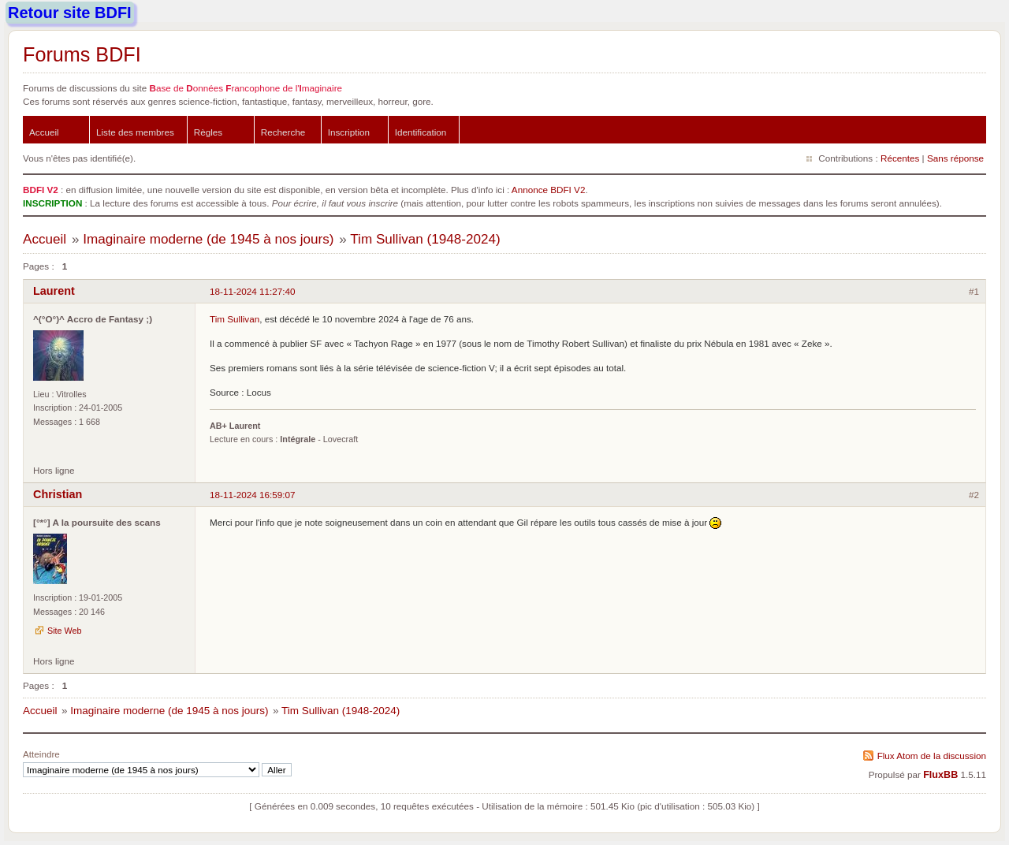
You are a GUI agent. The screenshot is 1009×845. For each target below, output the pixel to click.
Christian (57, 494)
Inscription (349, 132)
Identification (421, 132)
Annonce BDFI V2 (549, 189)
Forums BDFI (82, 54)
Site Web (64, 630)
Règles (208, 132)
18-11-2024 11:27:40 (253, 291)
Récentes (900, 158)
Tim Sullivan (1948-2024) (425, 239)
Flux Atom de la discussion (931, 755)
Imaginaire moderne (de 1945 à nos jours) (208, 239)
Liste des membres (135, 132)
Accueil (44, 132)
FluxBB (940, 774)
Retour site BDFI (70, 12)
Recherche (283, 132)
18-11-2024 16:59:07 (253, 495)
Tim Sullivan (234, 319)
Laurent (54, 291)
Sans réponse (955, 158)
